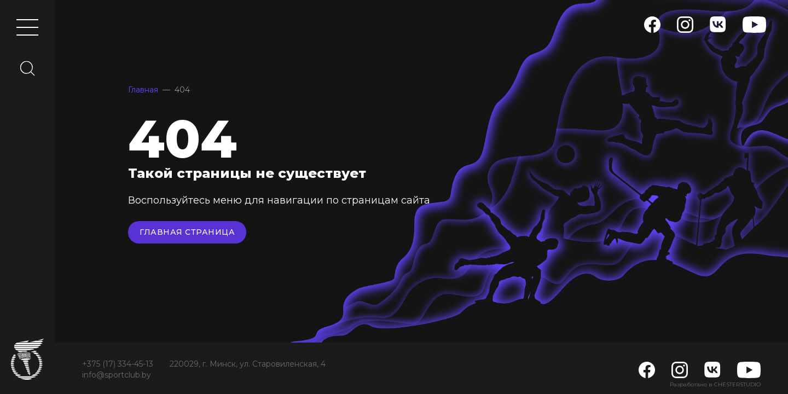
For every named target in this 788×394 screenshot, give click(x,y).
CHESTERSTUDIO (737, 384)
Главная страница (187, 232)
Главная (143, 90)
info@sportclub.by (116, 375)
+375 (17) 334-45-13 (117, 364)
